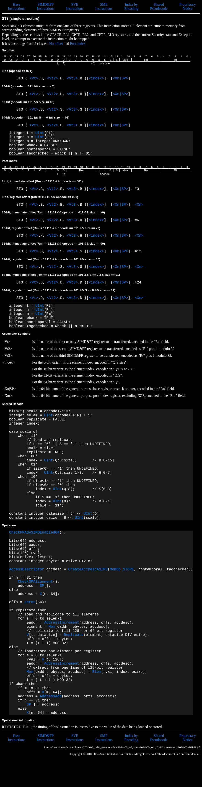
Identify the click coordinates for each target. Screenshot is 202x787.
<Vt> (34, 78)
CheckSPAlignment (35, 582)
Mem (52, 627)
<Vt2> (52, 78)
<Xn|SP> (120, 78)
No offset (56, 44)
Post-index (77, 44)
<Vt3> (72, 78)
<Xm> (139, 205)
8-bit (17, 71)
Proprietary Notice (187, 6)
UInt (39, 133)
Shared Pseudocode (159, 6)
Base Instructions (16, 6)
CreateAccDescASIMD (88, 569)
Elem (96, 672)
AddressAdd (51, 696)
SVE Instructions (74, 6)
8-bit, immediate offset (42, 181)
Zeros (29, 602)
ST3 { (23, 78)
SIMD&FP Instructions (45, 6)
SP (42, 586)
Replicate (73, 635)
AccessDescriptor (26, 569)
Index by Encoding (131, 6)
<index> (96, 78)
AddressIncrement (61, 623)
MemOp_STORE (122, 569)
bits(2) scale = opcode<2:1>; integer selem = (39, 413)
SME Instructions (104, 6)
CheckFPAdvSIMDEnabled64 (34, 533)
